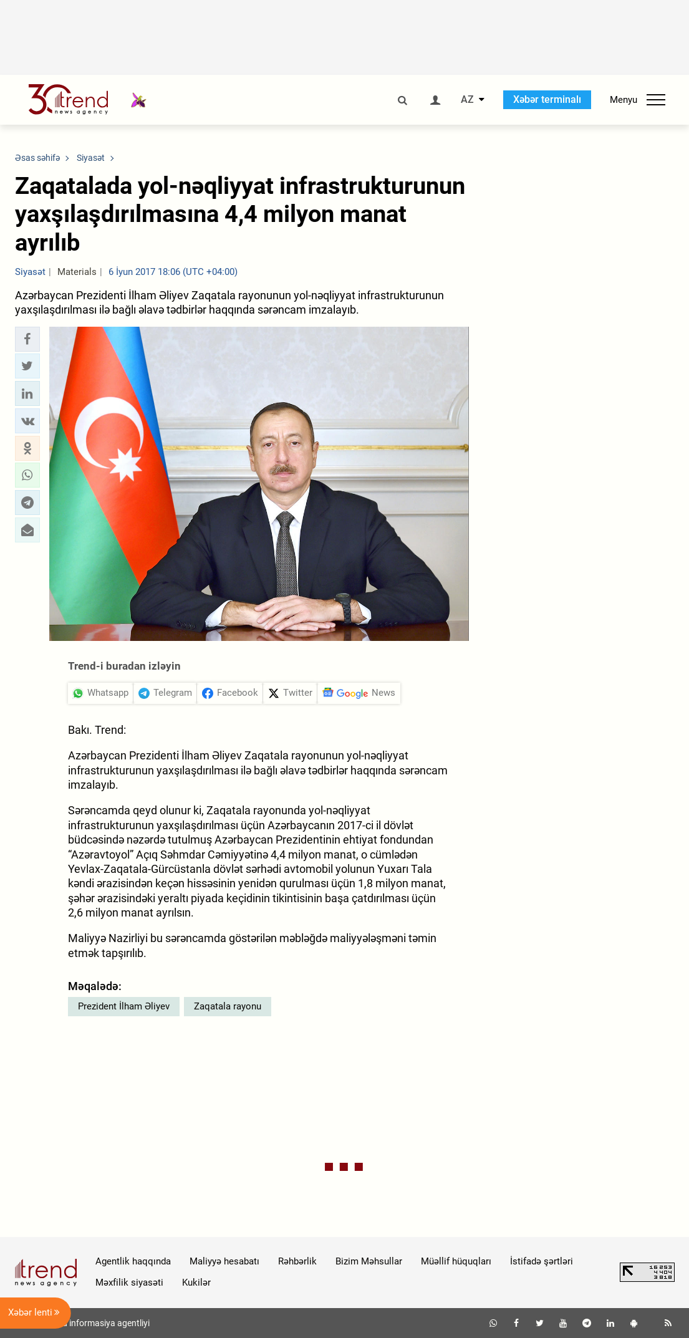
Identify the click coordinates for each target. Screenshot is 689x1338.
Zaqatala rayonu (227, 1006)
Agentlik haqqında (133, 1261)
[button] (27, 339)
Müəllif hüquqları (456, 1261)
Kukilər (196, 1282)
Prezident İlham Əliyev (124, 1006)
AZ (467, 100)
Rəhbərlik (297, 1261)
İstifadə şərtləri (541, 1261)
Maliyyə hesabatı (224, 1261)
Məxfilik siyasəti (129, 1282)
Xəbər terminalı (547, 99)
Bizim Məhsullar (368, 1261)
